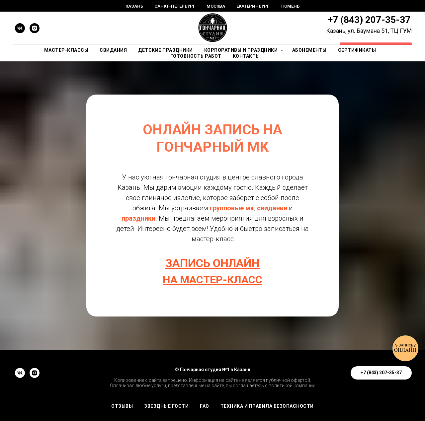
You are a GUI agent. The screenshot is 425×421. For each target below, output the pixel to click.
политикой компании (292, 385)
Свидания (113, 50)
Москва (216, 6)
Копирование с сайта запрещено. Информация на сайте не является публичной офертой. (212, 380)
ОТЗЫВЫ (122, 406)
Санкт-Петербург (174, 6)
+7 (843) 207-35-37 (369, 19)
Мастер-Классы (66, 50)
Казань (134, 6)
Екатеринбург (252, 6)
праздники (138, 218)
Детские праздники (165, 50)
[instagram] (35, 28)
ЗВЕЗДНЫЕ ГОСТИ (166, 406)
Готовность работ (195, 56)
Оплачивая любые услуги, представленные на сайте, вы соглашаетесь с (189, 385)
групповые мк (232, 208)
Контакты (246, 56)
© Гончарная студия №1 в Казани (212, 369)
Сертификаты (357, 50)
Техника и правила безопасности (267, 406)
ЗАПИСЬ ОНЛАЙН (212, 263)
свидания (273, 208)
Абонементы (309, 50)
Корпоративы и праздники (241, 50)
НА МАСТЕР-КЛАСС (212, 279)
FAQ (204, 406)
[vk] (20, 28)
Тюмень (290, 6)
